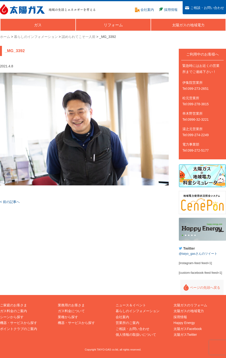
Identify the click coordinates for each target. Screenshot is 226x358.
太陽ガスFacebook (187, 329)
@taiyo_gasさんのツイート (198, 253)
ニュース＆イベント (131, 305)
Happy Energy (202, 229)
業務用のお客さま (71, 305)
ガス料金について (71, 311)
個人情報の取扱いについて (136, 335)
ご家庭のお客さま (13, 305)
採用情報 (180, 317)
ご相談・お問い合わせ (132, 329)
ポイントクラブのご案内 (18, 329)
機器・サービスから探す (18, 323)
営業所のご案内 (127, 323)
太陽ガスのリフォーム (190, 305)
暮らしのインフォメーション (138, 311)
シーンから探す (12, 317)
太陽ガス (22, 9)
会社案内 (122, 317)
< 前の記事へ (10, 202)
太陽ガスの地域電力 (188, 311)
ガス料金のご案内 (13, 311)
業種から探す (68, 317)
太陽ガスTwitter (185, 335)
